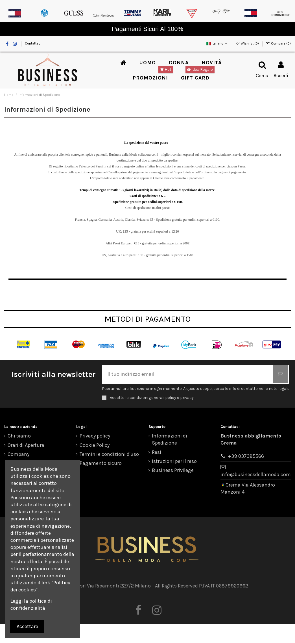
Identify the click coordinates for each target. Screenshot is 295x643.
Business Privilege (173, 470)
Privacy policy (95, 436)
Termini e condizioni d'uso (109, 454)
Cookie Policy (95, 445)
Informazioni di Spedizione (169, 439)
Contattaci (33, 43)
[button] (147, 62)
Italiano (217, 43)
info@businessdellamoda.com (255, 474)
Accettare (27, 626)
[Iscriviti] (280, 374)
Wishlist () (247, 43)
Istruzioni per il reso (174, 461)
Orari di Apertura (26, 445)
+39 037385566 (246, 456)
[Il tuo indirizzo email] (187, 374)
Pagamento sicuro (101, 463)
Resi (156, 452)
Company (18, 454)
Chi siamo (19, 436)
